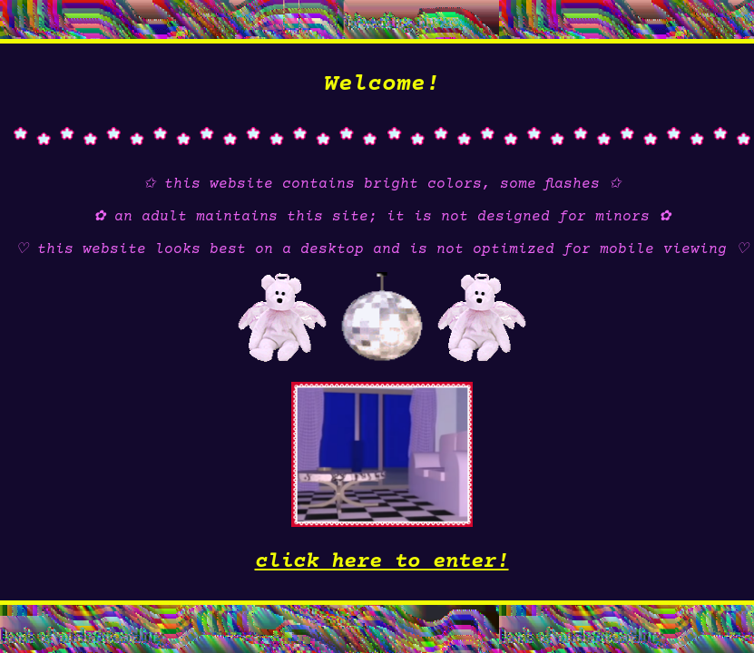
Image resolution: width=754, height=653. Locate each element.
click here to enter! (382, 562)
